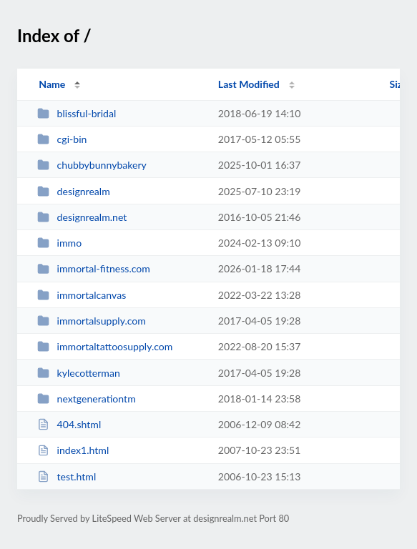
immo (59, 243)
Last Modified (249, 84)
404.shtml (69, 424)
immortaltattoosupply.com (104, 346)
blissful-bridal (76, 113)
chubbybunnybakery (92, 165)
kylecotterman (78, 373)
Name (52, 84)
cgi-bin (62, 139)
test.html (66, 476)
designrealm (73, 191)
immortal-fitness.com (93, 268)
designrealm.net (82, 217)
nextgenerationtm (86, 398)
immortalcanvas (81, 295)
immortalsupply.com (91, 321)
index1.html (73, 450)
